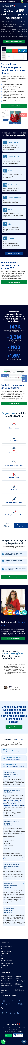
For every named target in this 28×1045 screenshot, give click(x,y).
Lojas (2, 992)
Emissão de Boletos (6, 985)
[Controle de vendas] (14, 173)
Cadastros (6, 800)
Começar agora (14, 403)
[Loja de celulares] (14, 438)
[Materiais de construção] (14, 500)
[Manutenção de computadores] (14, 513)
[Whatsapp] (4, 1002)
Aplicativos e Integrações (18, 983)
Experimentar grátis (14, 727)
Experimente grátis (14, 253)
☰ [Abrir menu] (25, 6)
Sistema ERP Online (20, 987)
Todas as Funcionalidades (19, 990)
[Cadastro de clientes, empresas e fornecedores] (14, 242)
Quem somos (5, 949)
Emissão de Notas (6, 983)
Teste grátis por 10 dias (14, 106)
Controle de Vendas (6, 981)
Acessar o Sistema (6, 946)
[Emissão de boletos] (14, 186)
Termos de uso (19, 1031)
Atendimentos (7, 805)
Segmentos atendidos (7, 963)
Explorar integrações (13, 638)
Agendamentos (16, 805)
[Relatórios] (14, 212)
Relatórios (4, 990)
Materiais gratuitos (6, 960)
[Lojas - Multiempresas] (14, 226)
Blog (2, 958)
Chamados (18, 976)
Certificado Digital (19, 981)
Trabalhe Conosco (6, 956)
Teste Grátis (4, 953)
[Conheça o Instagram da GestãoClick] (2, 1012)
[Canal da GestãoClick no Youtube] (6, 1012)
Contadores (4, 965)
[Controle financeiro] (14, 159)
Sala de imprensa (6, 968)
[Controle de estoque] (14, 199)
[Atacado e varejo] (14, 451)
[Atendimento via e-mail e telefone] (12, 1002)
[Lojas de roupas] (14, 426)
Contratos (6, 803)
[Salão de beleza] (14, 476)
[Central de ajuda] (20, 1002)
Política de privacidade (10, 1031)
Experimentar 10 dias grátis (14, 41)
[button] (3, 1041)
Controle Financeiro (7, 976)
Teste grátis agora (14, 282)
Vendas (12, 800)
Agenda (17, 978)
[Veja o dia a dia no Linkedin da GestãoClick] (14, 1012)
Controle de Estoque (7, 978)
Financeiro (17, 802)
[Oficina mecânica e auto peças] (14, 463)
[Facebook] (10, 1012)
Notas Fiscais (13, 803)
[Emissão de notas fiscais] (14, 145)
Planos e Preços (6, 951)
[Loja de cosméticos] (14, 488)
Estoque (10, 802)
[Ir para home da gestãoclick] (8, 6)
